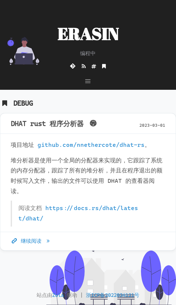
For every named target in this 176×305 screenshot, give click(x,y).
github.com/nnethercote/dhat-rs (91, 145)
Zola (58, 295)
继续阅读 (31, 241)
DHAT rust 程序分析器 (55, 124)
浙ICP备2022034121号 (112, 295)
